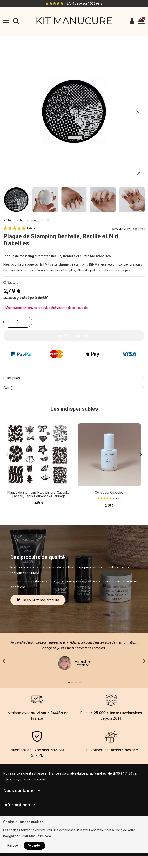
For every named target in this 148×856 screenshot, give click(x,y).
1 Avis (19, 228)
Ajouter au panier (74, 336)
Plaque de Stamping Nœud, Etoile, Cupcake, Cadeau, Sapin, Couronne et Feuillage (38, 494)
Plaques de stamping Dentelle (28, 220)
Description (74, 377)
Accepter (34, 845)
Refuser (13, 845)
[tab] (74, 378)
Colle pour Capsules (109, 492)
